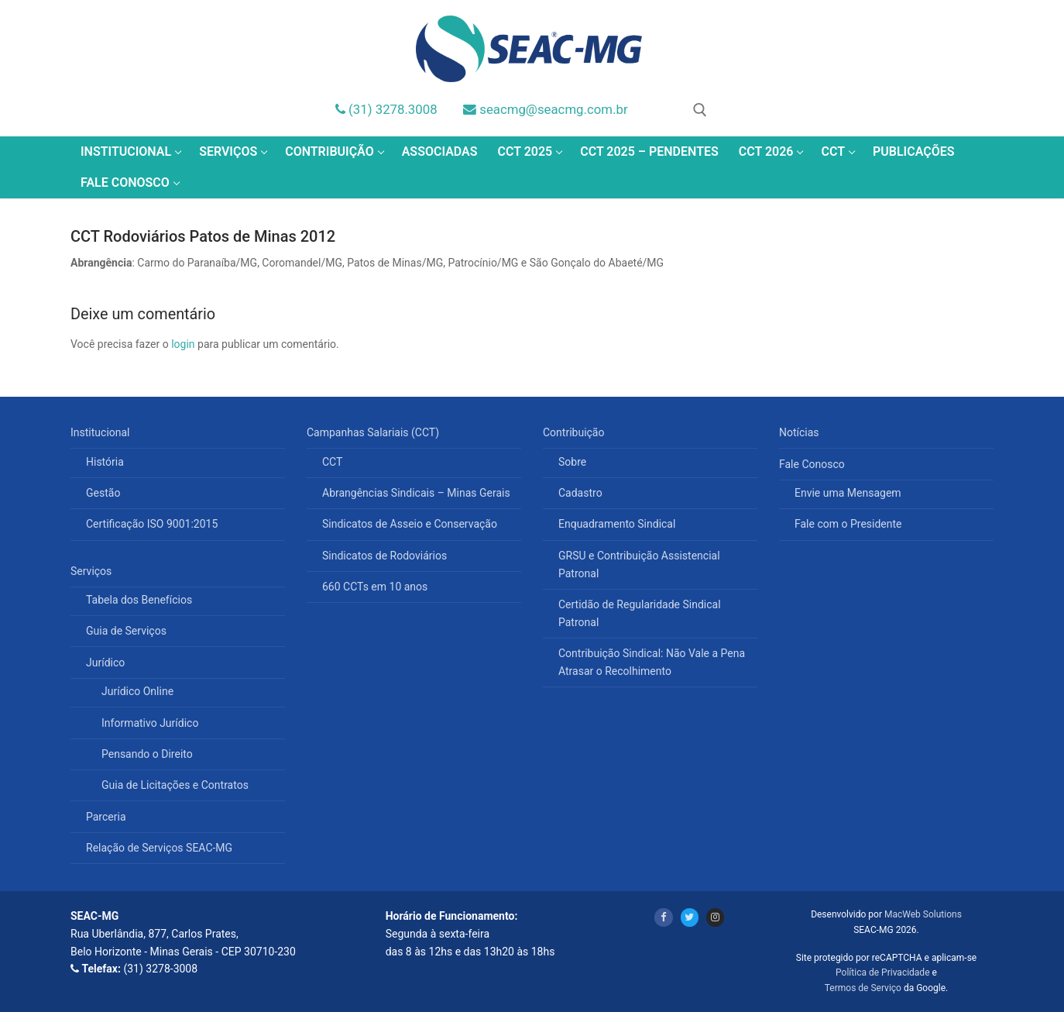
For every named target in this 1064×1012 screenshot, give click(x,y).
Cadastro (580, 493)
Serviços (92, 571)
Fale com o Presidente (848, 524)
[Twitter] (689, 917)
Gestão (103, 493)
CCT (332, 462)
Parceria (106, 817)
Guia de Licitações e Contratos (175, 785)
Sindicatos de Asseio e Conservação (409, 524)
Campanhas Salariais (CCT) (374, 432)
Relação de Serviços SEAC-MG (159, 848)
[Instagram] (715, 917)
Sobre (572, 462)
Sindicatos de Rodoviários (384, 555)
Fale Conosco (813, 464)
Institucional (101, 432)
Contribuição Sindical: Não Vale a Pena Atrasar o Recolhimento (651, 662)
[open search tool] (700, 110)
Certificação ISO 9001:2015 (152, 524)
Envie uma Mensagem (848, 493)
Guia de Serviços (126, 631)
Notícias (799, 432)
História (105, 462)
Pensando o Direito (147, 754)
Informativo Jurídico (149, 723)
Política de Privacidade (882, 972)
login (182, 344)
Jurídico (107, 662)
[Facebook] (663, 917)
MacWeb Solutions (923, 914)
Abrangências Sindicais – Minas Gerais (416, 493)
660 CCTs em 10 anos (374, 586)
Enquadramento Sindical (616, 524)
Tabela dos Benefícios (139, 600)
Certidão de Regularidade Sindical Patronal (639, 613)
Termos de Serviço (863, 988)
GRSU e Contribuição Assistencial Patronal (639, 564)
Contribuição (575, 432)
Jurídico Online (137, 691)
